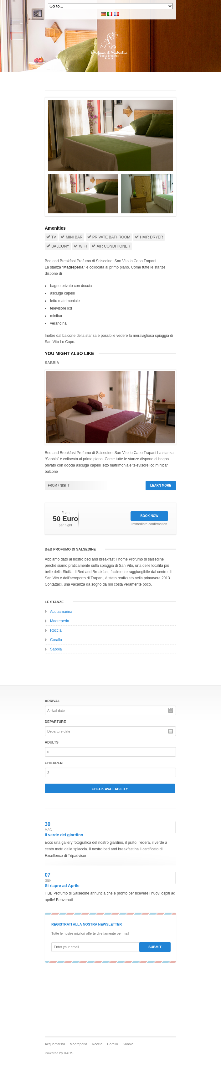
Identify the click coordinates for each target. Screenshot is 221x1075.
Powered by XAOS (59, 1053)
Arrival (52, 701)
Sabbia (56, 649)
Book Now (149, 516)
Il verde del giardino (64, 834)
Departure (55, 721)
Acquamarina (61, 611)
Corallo (56, 640)
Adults (52, 742)
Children (54, 763)
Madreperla (59, 621)
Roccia (56, 630)
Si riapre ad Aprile (62, 885)
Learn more (160, 485)
